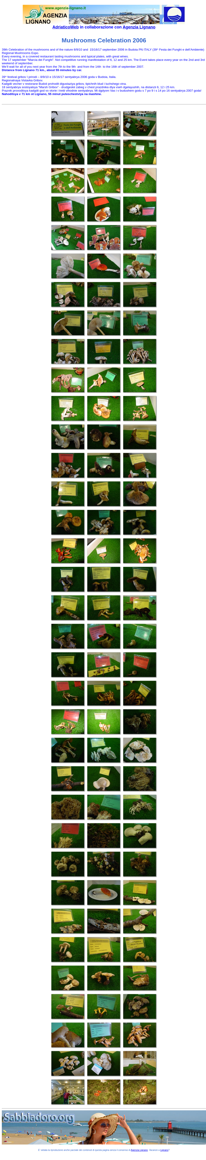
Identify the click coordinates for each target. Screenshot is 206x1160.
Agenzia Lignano (139, 27)
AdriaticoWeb (65, 27)
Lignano (164, 1150)
